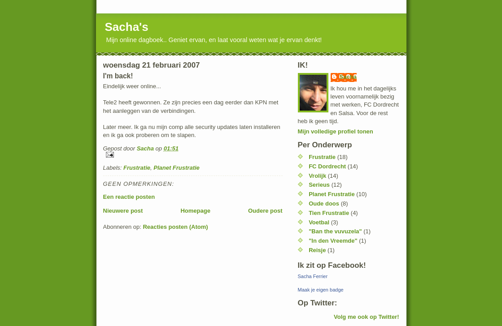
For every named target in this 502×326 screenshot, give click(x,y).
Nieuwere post (123, 210)
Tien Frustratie (329, 213)
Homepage (195, 210)
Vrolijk (317, 175)
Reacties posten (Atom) (175, 226)
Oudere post (265, 210)
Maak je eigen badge (321, 289)
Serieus (319, 184)
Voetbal (319, 222)
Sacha (348, 76)
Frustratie (136, 167)
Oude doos (324, 203)
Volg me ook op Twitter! (366, 316)
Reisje (317, 250)
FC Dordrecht (327, 166)
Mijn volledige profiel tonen (335, 131)
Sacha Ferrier (313, 276)
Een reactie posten (129, 196)
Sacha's (126, 27)
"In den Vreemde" (333, 240)
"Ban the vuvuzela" (335, 231)
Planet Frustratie (176, 167)
